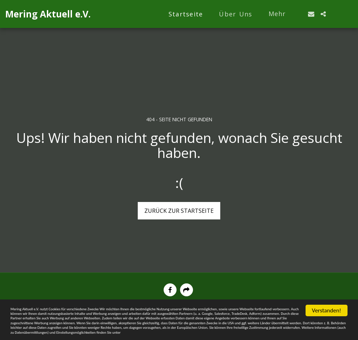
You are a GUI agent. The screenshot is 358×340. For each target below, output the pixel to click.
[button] (311, 14)
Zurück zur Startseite (179, 211)
